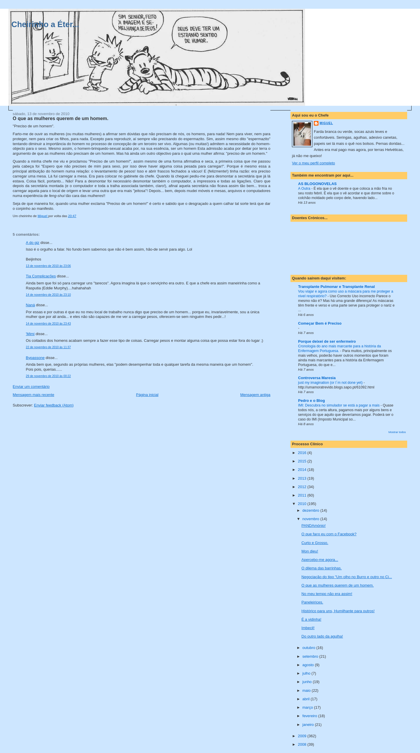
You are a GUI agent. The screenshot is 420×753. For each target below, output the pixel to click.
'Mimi (30, 334)
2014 (302, 469)
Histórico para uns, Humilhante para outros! (338, 611)
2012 (302, 487)
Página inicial (147, 395)
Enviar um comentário (31, 386)
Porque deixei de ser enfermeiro (327, 341)
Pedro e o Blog (311, 400)
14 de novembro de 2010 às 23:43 (48, 323)
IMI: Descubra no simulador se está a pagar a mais (339, 405)
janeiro (308, 724)
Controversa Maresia (317, 378)
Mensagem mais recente (33, 395)
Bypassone (35, 358)
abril (306, 699)
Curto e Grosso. (315, 543)
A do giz (32, 242)
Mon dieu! (310, 551)
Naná (30, 305)
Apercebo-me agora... (320, 559)
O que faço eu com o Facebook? (329, 534)
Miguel (326, 123)
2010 (302, 504)
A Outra (304, 189)
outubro (309, 647)
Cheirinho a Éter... (45, 24)
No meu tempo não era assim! (327, 594)
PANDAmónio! (314, 525)
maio (307, 690)
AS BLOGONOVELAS (317, 184)
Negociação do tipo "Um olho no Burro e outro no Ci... (347, 577)
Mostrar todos (397, 432)
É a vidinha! (311, 619)
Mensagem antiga (255, 395)
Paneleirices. (312, 602)
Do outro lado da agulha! (322, 636)
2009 (302, 736)
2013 (302, 478)
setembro (310, 656)
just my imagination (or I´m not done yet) (330, 383)
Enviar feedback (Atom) (54, 405)
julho (307, 673)
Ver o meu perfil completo (313, 163)
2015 (302, 461)
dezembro (311, 510)
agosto (308, 665)
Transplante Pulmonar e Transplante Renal (336, 286)
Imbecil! (308, 628)
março (308, 707)
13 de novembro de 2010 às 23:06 (48, 266)
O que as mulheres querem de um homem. (338, 585)
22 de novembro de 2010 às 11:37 (48, 347)
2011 (302, 495)
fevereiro (310, 716)
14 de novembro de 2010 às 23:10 (48, 294)
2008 (302, 744)
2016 (302, 453)
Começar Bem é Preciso (320, 323)
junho (307, 682)
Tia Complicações (41, 276)
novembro (311, 519)
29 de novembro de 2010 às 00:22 (48, 376)
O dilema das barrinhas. (322, 568)
